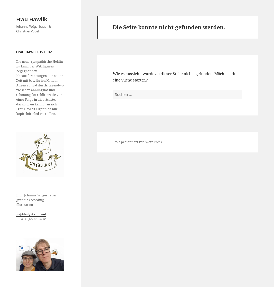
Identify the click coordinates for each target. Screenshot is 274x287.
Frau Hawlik (31, 19)
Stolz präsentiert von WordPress (137, 142)
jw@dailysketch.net (31, 214)
